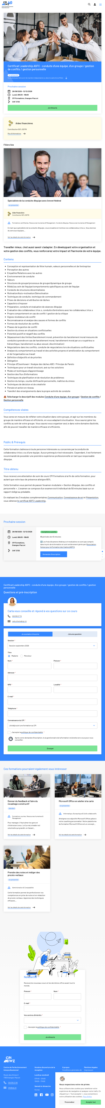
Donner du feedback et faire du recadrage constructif (23, 802)
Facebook (41, 1095)
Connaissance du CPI (16, 720)
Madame (15, 656)
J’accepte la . (28, 732)
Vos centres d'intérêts (33, 1015)
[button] (100, 4)
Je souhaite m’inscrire (30, 634)
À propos (65, 1067)
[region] (80, 1090)
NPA (10, 684)
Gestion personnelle (13, 400)
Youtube (47, 1095)
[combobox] (53, 1020)
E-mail (11, 696)
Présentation (92, 497)
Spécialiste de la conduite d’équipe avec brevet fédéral (34, 200)
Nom (10, 661)
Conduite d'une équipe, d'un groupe (62, 396)
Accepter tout (91, 1102)
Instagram (52, 1095)
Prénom (57, 661)
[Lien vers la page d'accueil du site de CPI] (7, 4)
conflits (95, 396)
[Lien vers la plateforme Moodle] (94, 4)
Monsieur (28, 656)
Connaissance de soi (73, 497)
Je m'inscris (50, 1037)
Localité (57, 684)
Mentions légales (91, 1067)
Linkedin (36, 1095)
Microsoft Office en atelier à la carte (76, 801)
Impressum (88, 1070)
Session (11, 640)
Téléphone (12, 708)
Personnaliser (69, 1102)
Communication (55, 497)
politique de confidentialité (32, 732)
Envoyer (50, 748)
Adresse (11, 673)
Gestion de (86, 396)
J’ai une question (75, 634)
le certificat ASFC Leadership (31, 500)
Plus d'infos (87, 1096)
